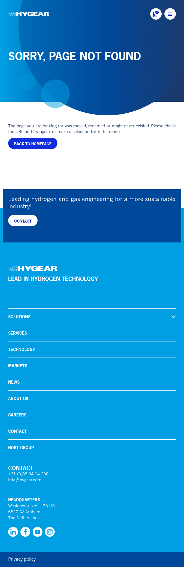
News (14, 382)
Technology (21, 349)
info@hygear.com (24, 480)
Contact (17, 431)
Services (17, 333)
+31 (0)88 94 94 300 (28, 474)
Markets (17, 366)
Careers (17, 415)
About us (18, 398)
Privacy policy (22, 559)
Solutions (19, 317)
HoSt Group (21, 448)
